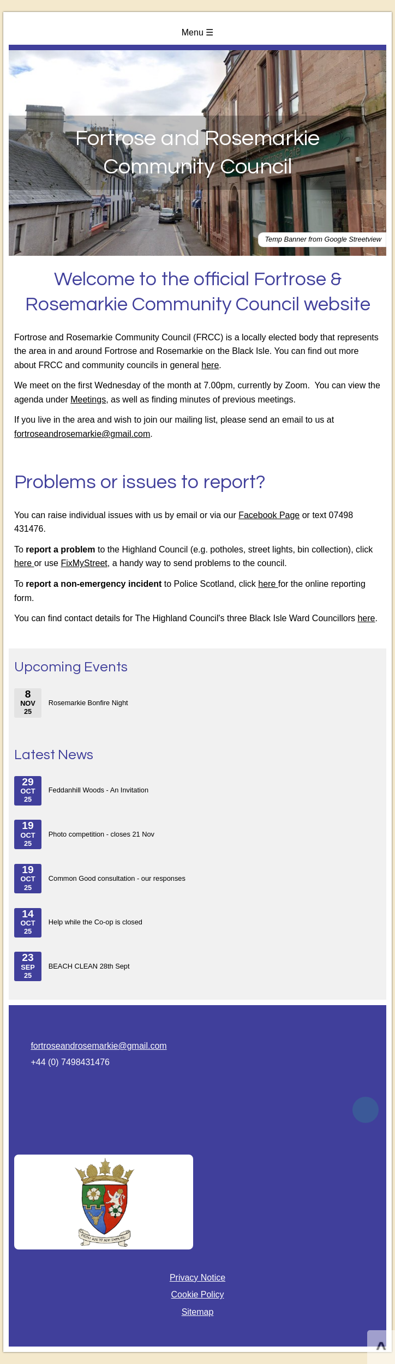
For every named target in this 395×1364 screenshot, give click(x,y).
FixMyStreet (84, 563)
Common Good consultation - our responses (99, 878)
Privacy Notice (197, 1277)
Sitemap (198, 1312)
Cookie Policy (197, 1294)
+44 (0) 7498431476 (70, 1062)
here (210, 365)
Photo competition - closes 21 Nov (84, 834)
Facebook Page (269, 515)
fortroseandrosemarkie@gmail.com (82, 433)
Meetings (88, 399)
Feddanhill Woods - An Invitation (81, 791)
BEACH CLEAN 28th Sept (71, 966)
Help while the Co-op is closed (78, 923)
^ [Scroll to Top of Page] (381, 1348)
